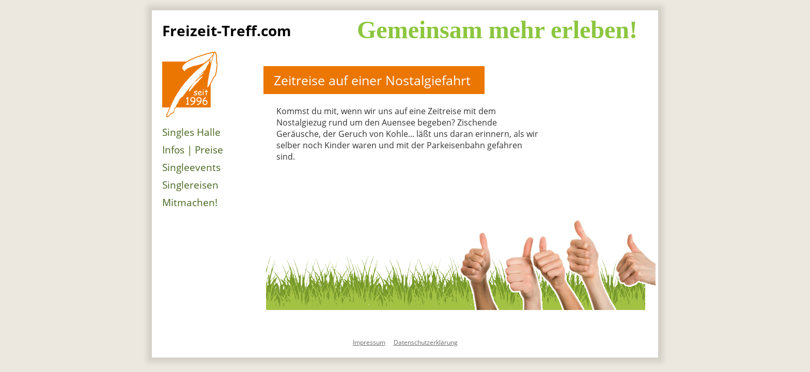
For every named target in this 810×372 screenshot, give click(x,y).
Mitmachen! (189, 202)
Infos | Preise (192, 150)
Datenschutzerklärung (426, 342)
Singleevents (191, 167)
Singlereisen (190, 185)
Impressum (369, 342)
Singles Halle (191, 132)
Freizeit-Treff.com (226, 30)
